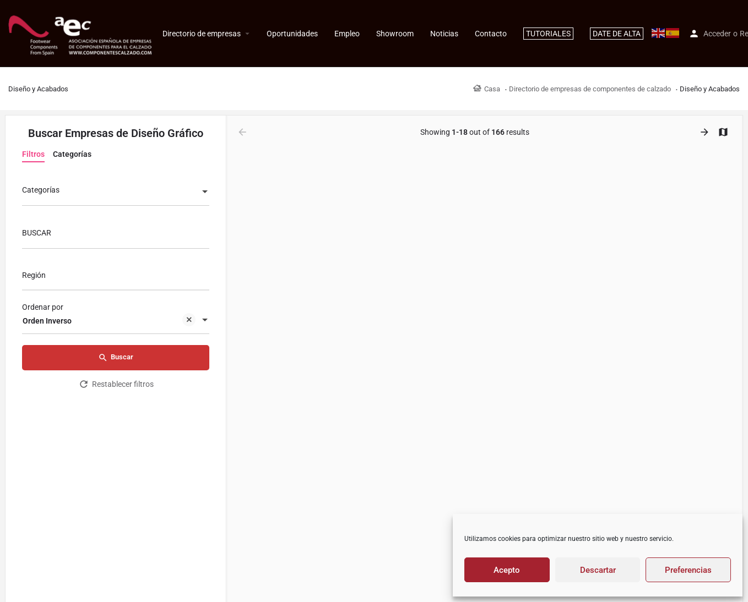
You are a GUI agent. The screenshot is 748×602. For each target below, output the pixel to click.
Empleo (347, 33)
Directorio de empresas (201, 33)
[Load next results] (705, 132)
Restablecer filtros (116, 384)
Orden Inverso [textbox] (109, 322)
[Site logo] (81, 33)
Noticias (444, 33)
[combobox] (115, 192)
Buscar (115, 358)
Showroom (395, 33)
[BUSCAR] (115, 236)
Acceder (717, 33)
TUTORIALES (548, 33)
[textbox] (115, 192)
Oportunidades (292, 33)
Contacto (491, 33)
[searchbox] (114, 276)
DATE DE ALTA (617, 33)
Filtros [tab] (33, 154)
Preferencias (688, 570)
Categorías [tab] (72, 154)
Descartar (598, 570)
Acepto (507, 570)
